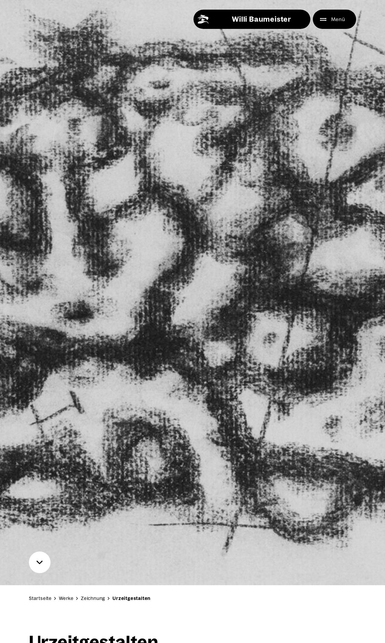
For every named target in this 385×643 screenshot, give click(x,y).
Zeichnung (93, 598)
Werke (66, 598)
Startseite (40, 598)
